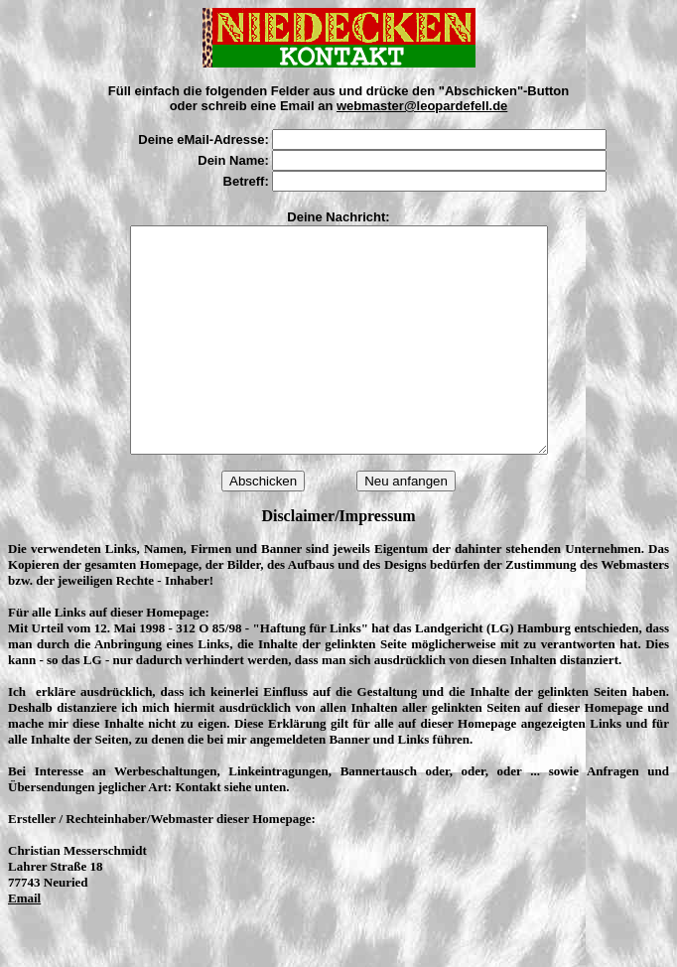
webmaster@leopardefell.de (422, 105)
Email (24, 942)
